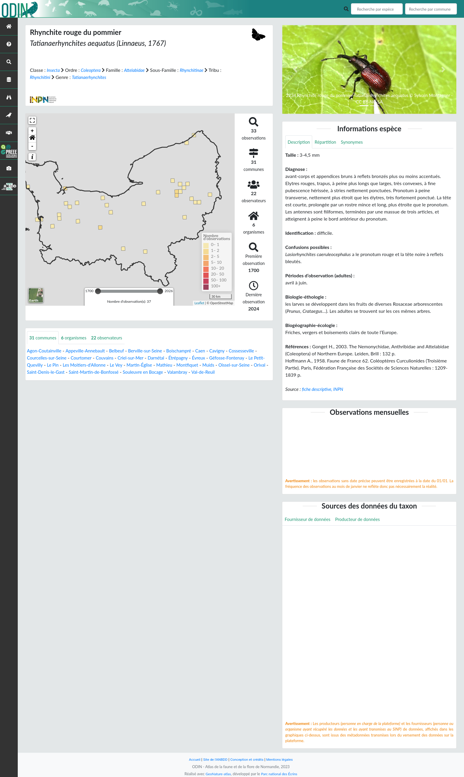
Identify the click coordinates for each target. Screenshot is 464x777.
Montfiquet (209, 365)
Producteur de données (363, 520)
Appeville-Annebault (89, 351)
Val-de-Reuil (247, 372)
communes (44, 337)
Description (300, 142)
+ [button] (32, 130)
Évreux (213, 358)
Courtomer (88, 358)
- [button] (32, 146)
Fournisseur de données (309, 520)
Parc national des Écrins (280, 773)
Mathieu (185, 365)
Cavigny (230, 351)
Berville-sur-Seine (153, 351)
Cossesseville (256, 351)
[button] (32, 138)
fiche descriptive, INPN (324, 389)
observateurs (112, 337)
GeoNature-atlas (216, 773)
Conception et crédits (247, 759)
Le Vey (133, 365)
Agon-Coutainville (45, 351)
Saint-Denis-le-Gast (79, 372)
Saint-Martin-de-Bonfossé (131, 372)
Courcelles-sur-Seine (51, 358)
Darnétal (168, 358)
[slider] (98, 291)
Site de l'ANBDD (213, 759)
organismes (77, 337)
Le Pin (66, 365)
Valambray (220, 372)
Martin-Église (158, 365)
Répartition (327, 142)
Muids (231, 365)
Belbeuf (123, 351)
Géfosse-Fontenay (243, 358)
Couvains (113, 358)
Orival (48, 372)
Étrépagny (191, 358)
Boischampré (189, 351)
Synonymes (356, 142)
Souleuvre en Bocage (184, 372)
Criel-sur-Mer (140, 358)
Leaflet (199, 303)
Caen (212, 351)
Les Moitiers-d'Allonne (99, 365)
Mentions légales (282, 759)
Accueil (191, 759)
